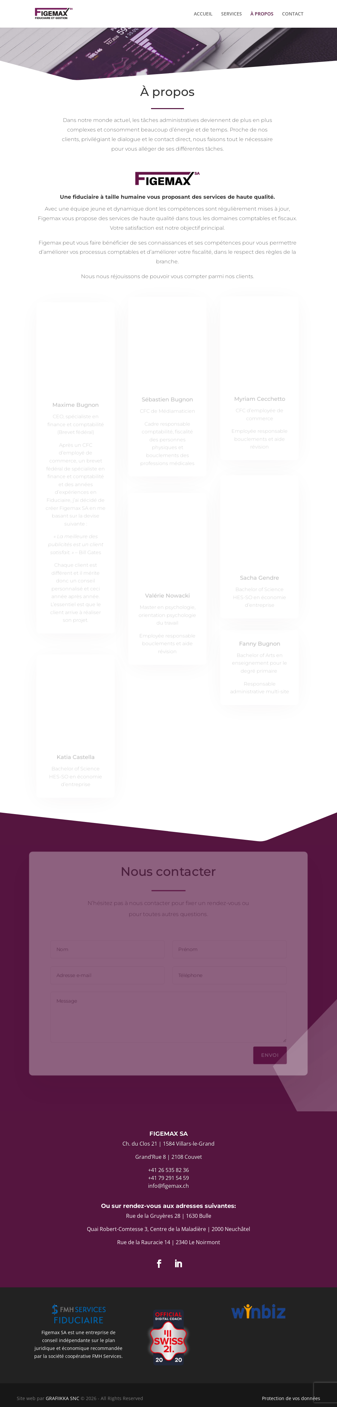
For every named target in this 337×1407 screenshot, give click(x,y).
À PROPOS (261, 14)
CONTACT (292, 14)
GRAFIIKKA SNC (63, 1398)
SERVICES (231, 14)
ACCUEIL (203, 14)
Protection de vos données (291, 1398)
